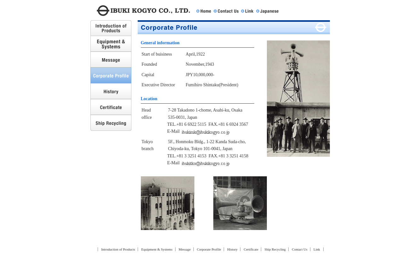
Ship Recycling (110, 123)
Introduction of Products (110, 28)
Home (203, 11)
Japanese (267, 11)
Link (247, 11)
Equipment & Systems (110, 44)
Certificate (110, 107)
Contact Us (226, 11)
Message (110, 60)
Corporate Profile (209, 249)
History (110, 91)
